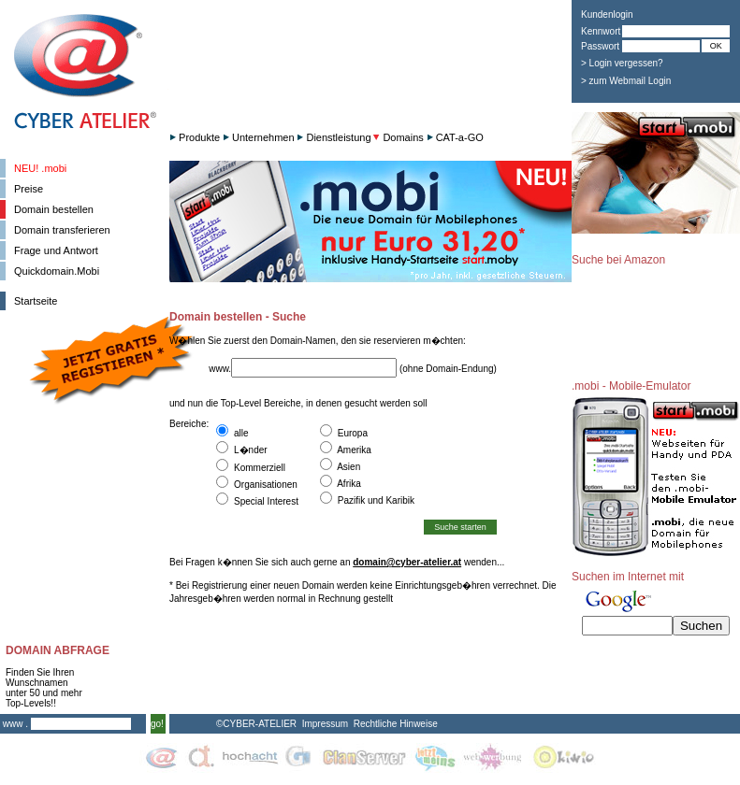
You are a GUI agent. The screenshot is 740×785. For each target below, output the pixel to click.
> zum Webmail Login (626, 81)
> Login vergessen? (622, 63)
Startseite (35, 301)
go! (157, 724)
